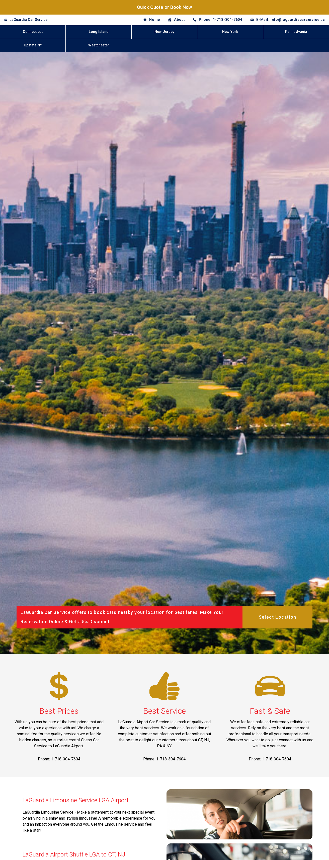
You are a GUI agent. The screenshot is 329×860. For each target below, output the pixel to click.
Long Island (99, 32)
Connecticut (33, 32)
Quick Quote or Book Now (164, 7)
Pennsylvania (296, 32)
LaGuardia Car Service (28, 20)
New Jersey (164, 32)
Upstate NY (33, 45)
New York (230, 32)
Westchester (98, 45)
